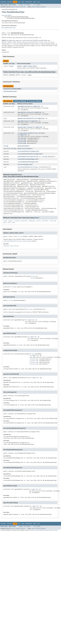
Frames (21, 4)
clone (5, 220)
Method (23, 7)
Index (34, 2)
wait (4, 222)
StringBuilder (35, 106)
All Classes (37, 4)
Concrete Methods (35, 101)
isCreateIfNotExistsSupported (28, 151)
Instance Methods (20, 101)
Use (19, 2)
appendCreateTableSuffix (26, 118)
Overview (3, 2)
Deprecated (28, 2)
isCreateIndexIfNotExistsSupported (30, 154)
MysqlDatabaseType (10, 91)
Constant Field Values (11, 246)
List (19, 138)
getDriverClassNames (24, 148)
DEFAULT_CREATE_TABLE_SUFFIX (27, 66)
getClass (24, 220)
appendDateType (23, 121)
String (11, 66)
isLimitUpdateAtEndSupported (27, 161)
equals (10, 220)
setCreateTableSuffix (25, 167)
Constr (17, 7)
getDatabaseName (23, 146)
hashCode (32, 220)
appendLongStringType (25, 127)
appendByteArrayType (24, 112)
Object (36, 218)
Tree (22, 2)
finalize (17, 220)
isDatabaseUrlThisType (25, 156)
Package (9, 2)
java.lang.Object (7, 15)
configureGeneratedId (25, 133)
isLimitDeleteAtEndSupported (27, 159)
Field (12, 7)
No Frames (27, 4)
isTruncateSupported (24, 164)
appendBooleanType (24, 106)
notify (38, 220)
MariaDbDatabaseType (9, 27)
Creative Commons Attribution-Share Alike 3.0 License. (44, 530)
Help (38, 2)
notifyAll (45, 220)
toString (53, 220)
